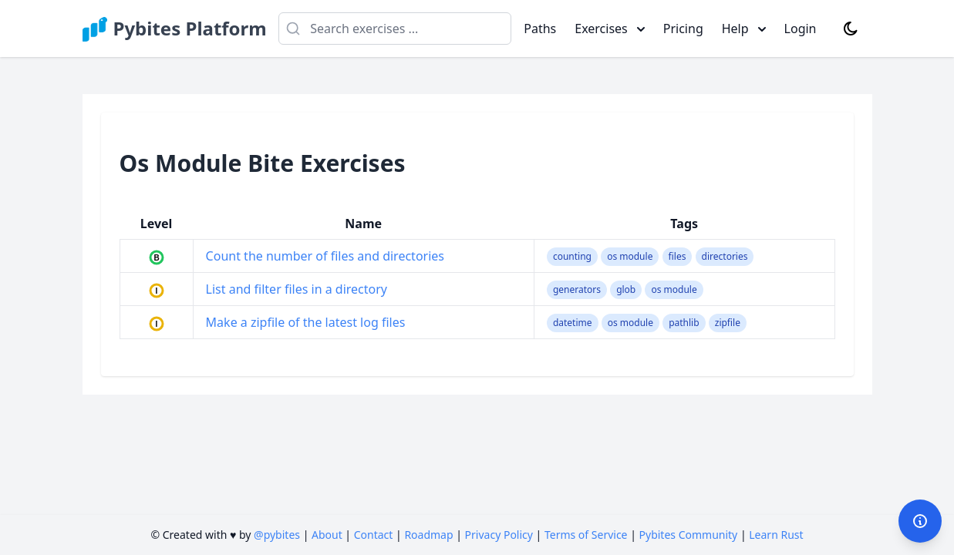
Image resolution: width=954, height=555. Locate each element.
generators (577, 289)
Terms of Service (586, 534)
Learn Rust (776, 534)
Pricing (683, 28)
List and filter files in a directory (296, 289)
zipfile (727, 322)
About (327, 534)
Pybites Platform (190, 28)
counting (572, 256)
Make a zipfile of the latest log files (306, 322)
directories (725, 256)
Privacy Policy (499, 534)
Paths (540, 28)
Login (800, 28)
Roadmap (428, 534)
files (677, 256)
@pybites (277, 534)
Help (744, 28)
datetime (572, 322)
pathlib (684, 322)
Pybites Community (688, 534)
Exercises (610, 28)
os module (629, 256)
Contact (373, 534)
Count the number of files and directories (325, 255)
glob (625, 289)
